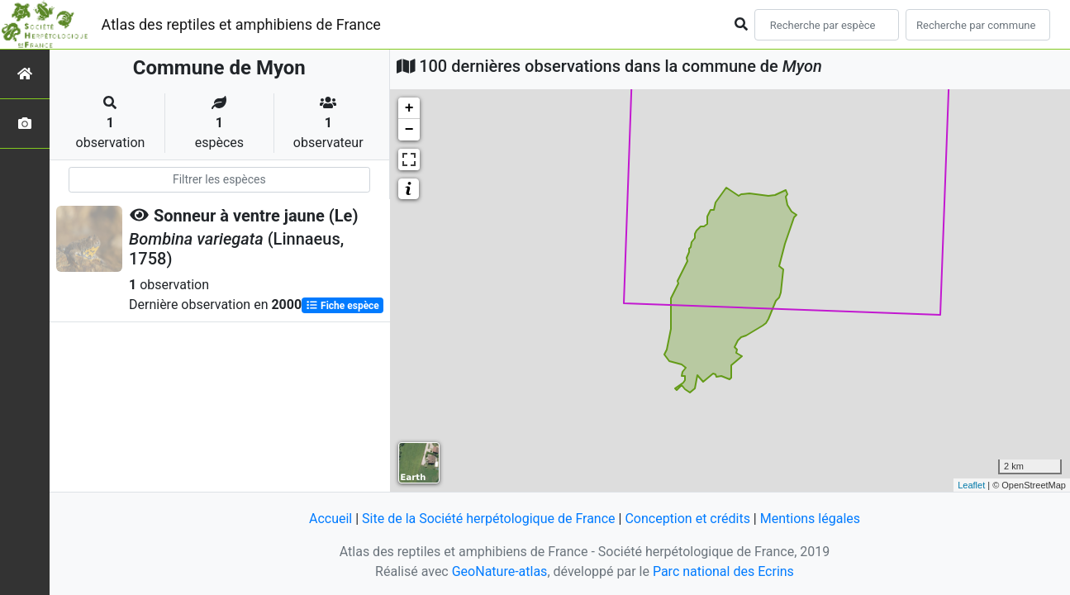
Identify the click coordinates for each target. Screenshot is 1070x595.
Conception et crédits (687, 518)
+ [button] (409, 108)
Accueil (330, 518)
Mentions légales (810, 518)
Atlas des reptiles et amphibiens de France (241, 24)
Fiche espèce (342, 306)
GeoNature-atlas (500, 571)
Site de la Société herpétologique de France (488, 518)
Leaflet (971, 485)
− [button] (409, 130)
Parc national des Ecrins (723, 571)
